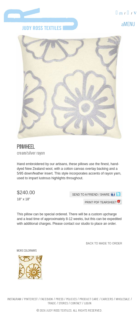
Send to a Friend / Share (91, 194)
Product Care (89, 299)
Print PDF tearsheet (103, 202)
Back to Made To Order (104, 243)
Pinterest (31, 299)
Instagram (14, 299)
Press (59, 299)
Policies (71, 299)
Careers (107, 299)
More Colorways (27, 250)
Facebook (46, 299)
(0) (121, 13)
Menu (129, 25)
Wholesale (123, 299)
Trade (52, 303)
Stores (63, 303)
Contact (76, 303)
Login (87, 303)
